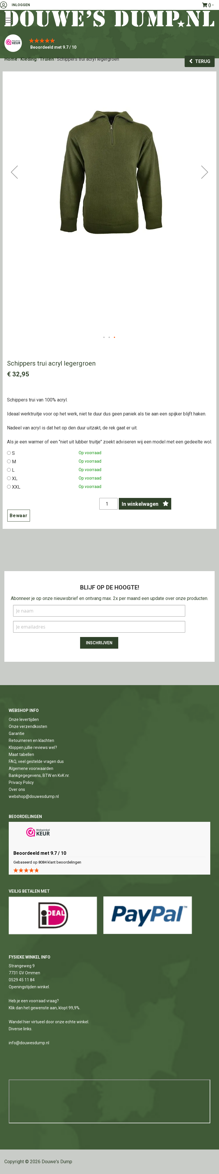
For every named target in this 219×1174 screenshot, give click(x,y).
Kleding (28, 59)
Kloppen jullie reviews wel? (33, 747)
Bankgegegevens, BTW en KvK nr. (39, 775)
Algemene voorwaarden (31, 768)
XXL (16, 487)
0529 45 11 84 (22, 980)
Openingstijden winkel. (29, 987)
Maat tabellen (21, 754)
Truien (47, 59)
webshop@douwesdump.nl (34, 796)
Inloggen (21, 5)
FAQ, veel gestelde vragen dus (36, 761)
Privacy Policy (21, 782)
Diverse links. (20, 1028)
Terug (202, 61)
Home (10, 59)
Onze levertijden (24, 719)
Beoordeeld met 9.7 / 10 (53, 47)
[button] (14, 205)
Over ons (17, 789)
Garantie (16, 733)
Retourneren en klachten (31, 740)
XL (14, 478)
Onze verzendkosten (28, 726)
